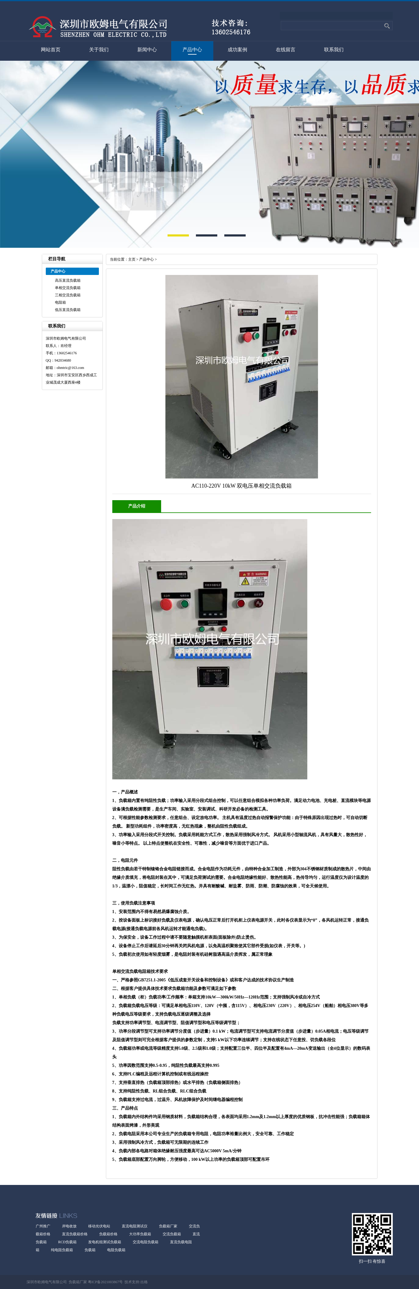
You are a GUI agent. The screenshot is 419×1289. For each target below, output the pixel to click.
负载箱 (90, 1250)
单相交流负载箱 (68, 288)
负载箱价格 (108, 1234)
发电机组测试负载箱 (104, 1242)
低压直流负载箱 (68, 310)
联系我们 (334, 49)
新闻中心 (147, 49)
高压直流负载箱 (68, 280)
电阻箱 (60, 302)
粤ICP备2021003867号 (105, 1282)
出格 (144, 1282)
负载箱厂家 (168, 1226)
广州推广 (43, 1226)
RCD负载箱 (67, 1242)
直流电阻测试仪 (134, 1226)
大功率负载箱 (140, 1234)
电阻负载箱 (116, 1250)
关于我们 (99, 49)
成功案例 (237, 49)
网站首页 (50, 49)
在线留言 (285, 49)
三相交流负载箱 (68, 295)
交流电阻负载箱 (145, 1242)
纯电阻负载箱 (62, 1250)
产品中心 (192, 49)
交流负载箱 (172, 1234)
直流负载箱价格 (75, 1234)
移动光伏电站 (99, 1226)
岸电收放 (69, 1226)
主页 (131, 259)
